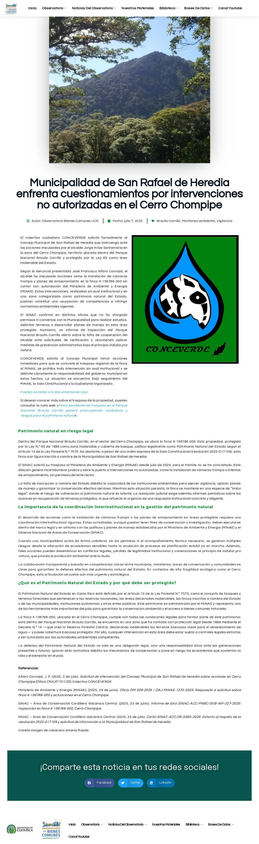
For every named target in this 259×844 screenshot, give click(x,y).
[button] (100, 783)
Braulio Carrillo (168, 221)
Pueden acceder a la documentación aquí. (54, 392)
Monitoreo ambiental (198, 221)
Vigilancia (224, 221)
